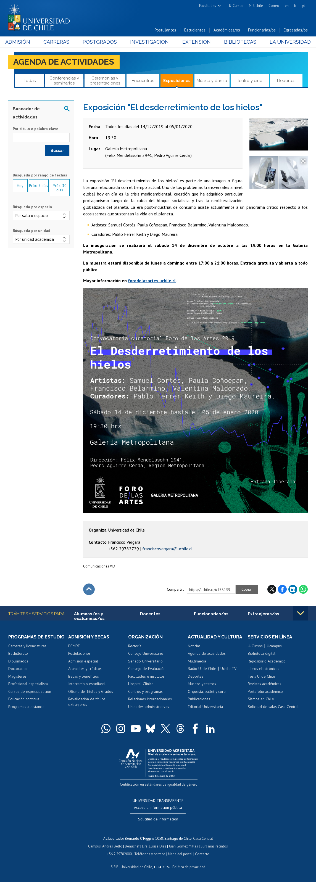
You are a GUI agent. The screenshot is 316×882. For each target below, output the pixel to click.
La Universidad (287, 42)
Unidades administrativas (148, 706)
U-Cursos (236, 5)
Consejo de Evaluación (146, 668)
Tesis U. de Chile (261, 676)
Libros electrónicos (263, 668)
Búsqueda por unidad (31, 230)
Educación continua (23, 698)
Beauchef (132, 846)
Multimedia (197, 661)
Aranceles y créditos (85, 668)
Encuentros (143, 80)
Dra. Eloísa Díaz (154, 846)
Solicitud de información (158, 819)
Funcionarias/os (262, 30)
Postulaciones (79, 653)
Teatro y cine (249, 80)
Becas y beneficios (83, 676)
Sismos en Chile (261, 698)
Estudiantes (195, 30)
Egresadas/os (296, 30)
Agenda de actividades (63, 62)
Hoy (20, 185)
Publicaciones (199, 698)
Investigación (149, 42)
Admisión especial (83, 661)
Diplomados (18, 661)
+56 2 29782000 (119, 854)
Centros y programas (145, 691)
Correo (273, 5)
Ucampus (274, 645)
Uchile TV (228, 668)
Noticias (194, 645)
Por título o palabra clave (35, 128)
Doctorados (17, 668)
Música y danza (212, 80)
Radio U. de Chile (202, 668)
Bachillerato (18, 653)
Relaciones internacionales (150, 698)
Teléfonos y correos (149, 854)
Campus (94, 846)
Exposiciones (177, 80)
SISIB (114, 867)
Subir (89, 589)
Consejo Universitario (145, 653)
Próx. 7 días (38, 185)
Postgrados (101, 42)
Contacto (202, 854)
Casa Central (203, 838)
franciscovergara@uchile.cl (167, 548)
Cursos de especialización (29, 691)
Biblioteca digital (261, 653)
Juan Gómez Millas (183, 846)
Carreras (59, 42)
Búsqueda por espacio (32, 206)
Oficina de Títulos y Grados (90, 691)
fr (295, 5)
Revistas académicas (264, 683)
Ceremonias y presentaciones (105, 80)
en (287, 5)
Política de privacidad (188, 867)
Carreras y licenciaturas (27, 645)
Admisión (20, 42)
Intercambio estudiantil (87, 683)
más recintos (218, 846)
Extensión (195, 42)
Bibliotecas (238, 42)
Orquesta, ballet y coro (207, 691)
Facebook (282, 589)
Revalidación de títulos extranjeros (87, 701)
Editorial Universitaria (205, 706)
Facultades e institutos (146, 676)
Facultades (207, 5)
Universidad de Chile (136, 867)
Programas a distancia (26, 706)
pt (303, 5)
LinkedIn (292, 589)
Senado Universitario (145, 661)
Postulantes (165, 30)
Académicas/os (227, 30)
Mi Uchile (256, 5)
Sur (203, 846)
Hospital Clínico (141, 683)
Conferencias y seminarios (64, 80)
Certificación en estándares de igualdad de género (158, 784)
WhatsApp (303, 589)
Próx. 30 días (60, 187)
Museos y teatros (202, 683)
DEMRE (74, 645)
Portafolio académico (265, 691)
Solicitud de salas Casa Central (273, 706)
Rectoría (134, 645)
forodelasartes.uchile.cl (152, 280)
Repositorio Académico (267, 661)
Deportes (286, 80)
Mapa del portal (180, 854)
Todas (30, 80)
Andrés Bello (112, 846)
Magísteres (17, 676)
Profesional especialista (28, 683)
